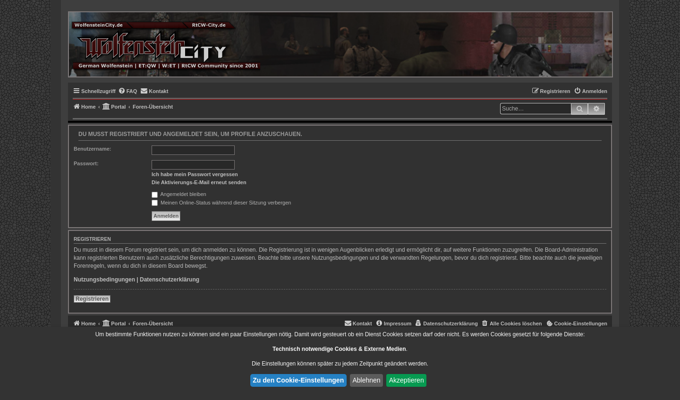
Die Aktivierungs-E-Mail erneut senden (199, 182)
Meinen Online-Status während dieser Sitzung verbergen (221, 202)
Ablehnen (366, 380)
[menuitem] (127, 91)
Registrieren (92, 299)
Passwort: (86, 163)
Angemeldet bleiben (179, 194)
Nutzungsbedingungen (104, 279)
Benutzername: (92, 149)
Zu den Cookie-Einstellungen (298, 380)
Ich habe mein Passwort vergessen (195, 174)
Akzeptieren (406, 380)
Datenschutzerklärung (169, 279)
